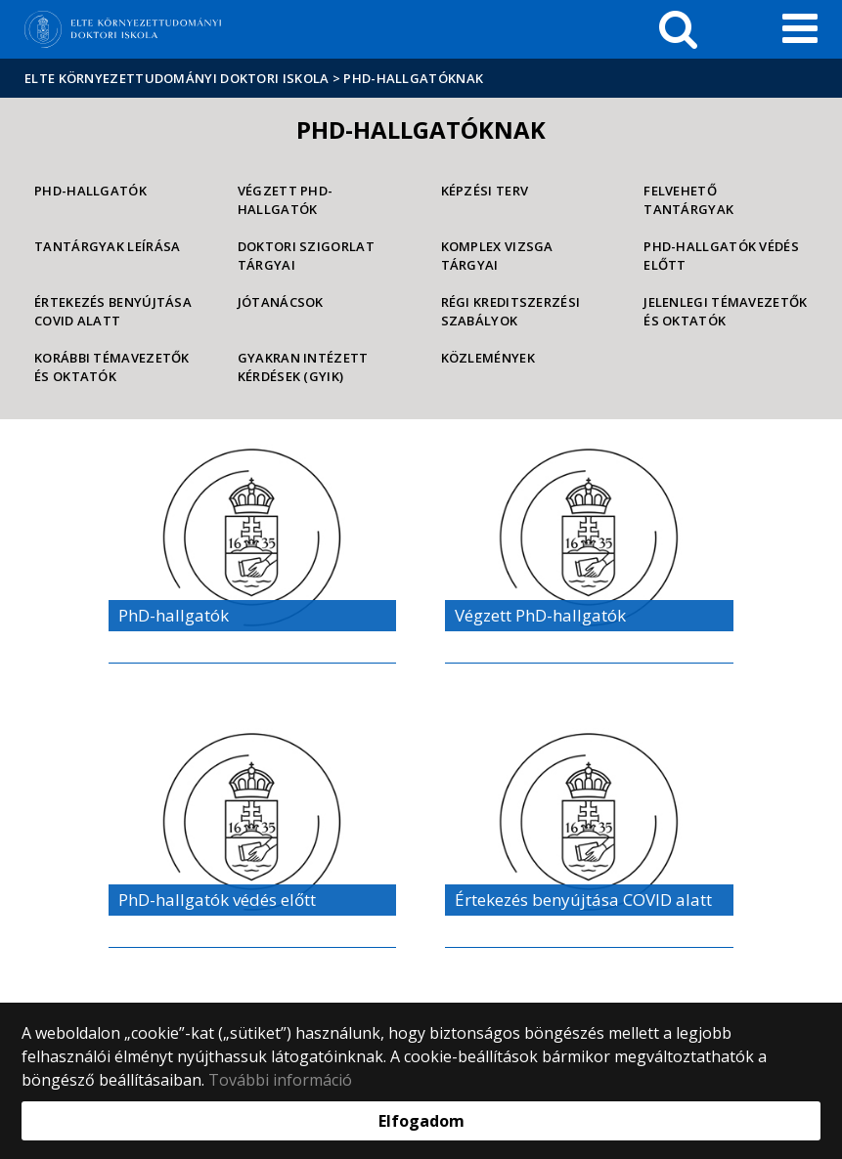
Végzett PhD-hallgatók (285, 200)
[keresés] (678, 29)
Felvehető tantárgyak (688, 200)
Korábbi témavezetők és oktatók (112, 367)
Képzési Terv (485, 190)
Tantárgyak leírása (107, 246)
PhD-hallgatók (90, 190)
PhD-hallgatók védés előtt (721, 255)
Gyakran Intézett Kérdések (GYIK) (303, 367)
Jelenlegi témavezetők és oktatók (725, 311)
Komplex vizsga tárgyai (497, 255)
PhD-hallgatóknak (413, 78)
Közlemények (488, 357)
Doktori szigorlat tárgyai (306, 255)
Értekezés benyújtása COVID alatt (113, 311)
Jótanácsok (281, 302)
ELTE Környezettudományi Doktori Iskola (176, 78)
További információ (280, 1080)
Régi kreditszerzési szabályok (511, 311)
